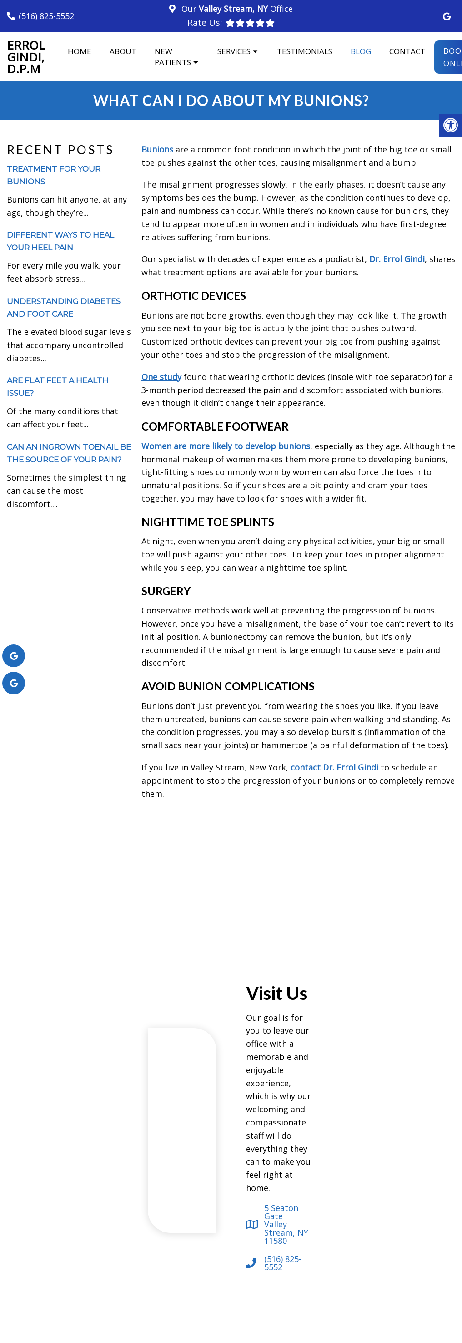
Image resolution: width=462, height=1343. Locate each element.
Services (234, 51)
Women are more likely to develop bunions (225, 446)
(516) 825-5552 (46, 15)
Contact (407, 51)
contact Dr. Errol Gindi (334, 767)
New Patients (173, 56)
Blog (361, 51)
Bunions (157, 149)
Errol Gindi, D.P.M (26, 57)
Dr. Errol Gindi (397, 258)
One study (161, 376)
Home (79, 51)
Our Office (236, 8)
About (123, 51)
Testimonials (304, 51)
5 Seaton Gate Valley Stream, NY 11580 (286, 1224)
